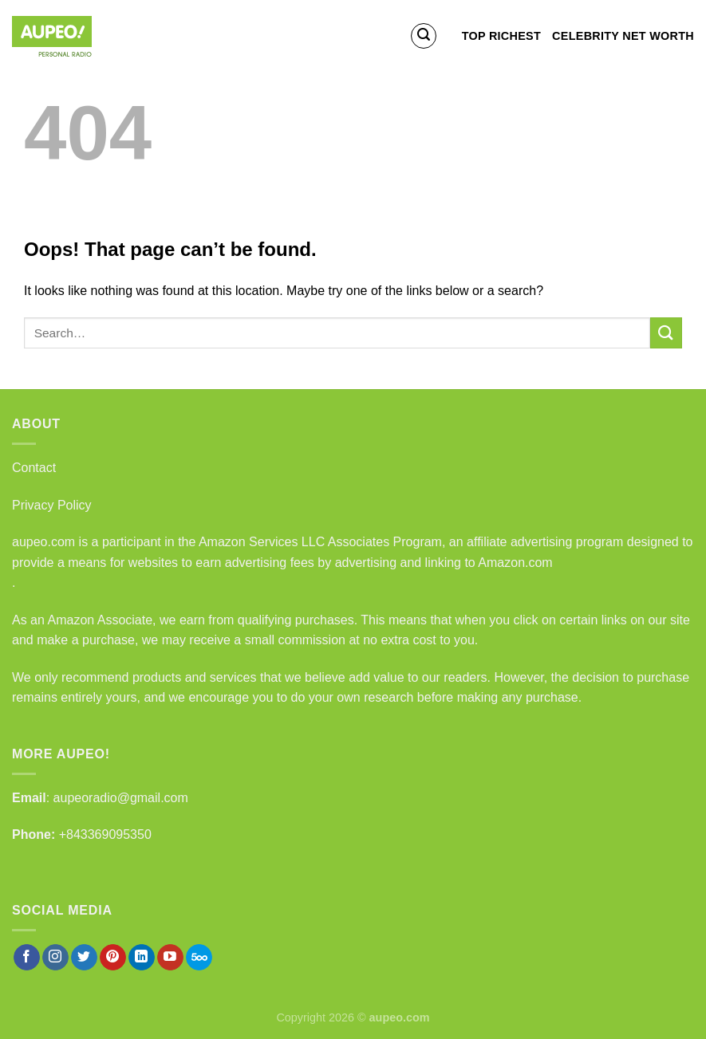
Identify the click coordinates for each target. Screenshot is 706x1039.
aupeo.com (43, 542)
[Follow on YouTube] (170, 957)
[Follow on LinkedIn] (141, 957)
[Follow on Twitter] (84, 957)
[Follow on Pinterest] (113, 957)
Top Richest (501, 36)
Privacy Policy (52, 505)
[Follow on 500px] (199, 957)
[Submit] (666, 332)
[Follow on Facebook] (27, 957)
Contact (34, 467)
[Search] (423, 36)
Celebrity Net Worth (623, 36)
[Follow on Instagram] (55, 957)
